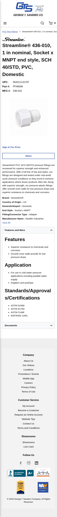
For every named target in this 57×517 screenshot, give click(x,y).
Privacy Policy (28, 387)
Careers (28, 383)
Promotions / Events (28, 374)
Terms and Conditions (28, 428)
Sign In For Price (11, 147)
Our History (28, 365)
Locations (28, 369)
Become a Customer (28, 410)
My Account (28, 406)
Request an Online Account (28, 414)
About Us (28, 361)
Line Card (29, 446)
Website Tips (28, 419)
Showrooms (28, 442)
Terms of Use (28, 391)
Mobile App (28, 378)
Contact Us (28, 423)
